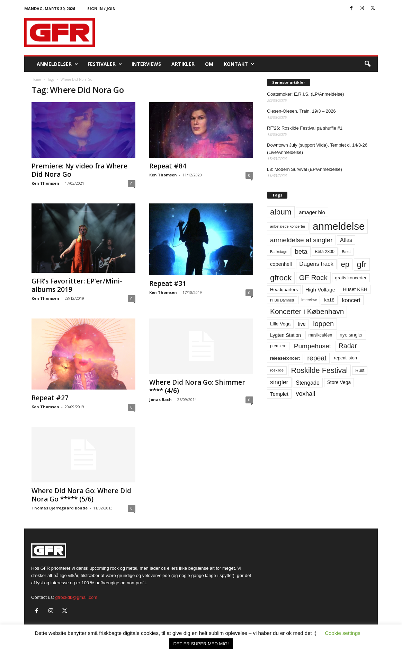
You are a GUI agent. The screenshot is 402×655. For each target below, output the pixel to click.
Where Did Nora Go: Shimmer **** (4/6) (197, 386)
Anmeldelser (57, 64)
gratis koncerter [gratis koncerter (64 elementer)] (351, 277)
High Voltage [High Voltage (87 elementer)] (320, 289)
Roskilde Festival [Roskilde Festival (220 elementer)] (319, 370)
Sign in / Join (101, 8)
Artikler (183, 64)
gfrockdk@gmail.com (76, 597)
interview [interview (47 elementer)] (309, 300)
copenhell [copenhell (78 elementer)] (281, 264)
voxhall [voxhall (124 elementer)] (305, 393)
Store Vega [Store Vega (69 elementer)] (339, 382)
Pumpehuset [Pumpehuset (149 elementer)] (312, 346)
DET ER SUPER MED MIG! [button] (201, 643)
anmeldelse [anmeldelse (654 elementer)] (339, 226)
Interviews (146, 64)
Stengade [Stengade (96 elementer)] (308, 382)
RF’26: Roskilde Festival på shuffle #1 (304, 128)
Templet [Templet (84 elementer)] (279, 394)
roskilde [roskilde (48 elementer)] (277, 370)
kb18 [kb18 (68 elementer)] (329, 300)
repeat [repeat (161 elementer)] (317, 358)
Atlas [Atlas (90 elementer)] (346, 240)
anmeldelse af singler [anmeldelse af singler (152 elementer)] (301, 240)
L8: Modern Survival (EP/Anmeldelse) (304, 169)
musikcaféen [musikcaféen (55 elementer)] (320, 335)
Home (36, 79)
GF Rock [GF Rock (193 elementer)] (313, 277)
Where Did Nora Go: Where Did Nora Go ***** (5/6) (81, 495)
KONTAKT (239, 64)
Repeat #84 (167, 166)
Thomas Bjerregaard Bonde (60, 507)
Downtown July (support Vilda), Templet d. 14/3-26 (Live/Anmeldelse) (317, 148)
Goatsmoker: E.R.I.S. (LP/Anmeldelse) (305, 94)
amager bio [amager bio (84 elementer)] (312, 212)
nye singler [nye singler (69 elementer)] (351, 335)
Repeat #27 (50, 397)
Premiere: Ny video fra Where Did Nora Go (79, 170)
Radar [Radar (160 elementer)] (348, 346)
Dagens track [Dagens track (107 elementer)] (316, 264)
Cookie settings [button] (342, 633)
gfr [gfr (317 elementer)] (362, 264)
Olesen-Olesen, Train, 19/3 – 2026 (301, 111)
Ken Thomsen (45, 183)
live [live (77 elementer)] (302, 324)
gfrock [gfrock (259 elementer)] (281, 277)
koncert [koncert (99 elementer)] (351, 300)
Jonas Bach (160, 399)
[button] (367, 64)
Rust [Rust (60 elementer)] (360, 370)
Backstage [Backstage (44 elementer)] (278, 252)
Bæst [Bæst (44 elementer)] (346, 252)
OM (209, 64)
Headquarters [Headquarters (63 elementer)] (284, 289)
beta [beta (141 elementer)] (301, 251)
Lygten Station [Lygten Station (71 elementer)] (285, 335)
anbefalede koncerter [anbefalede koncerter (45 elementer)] (287, 226)
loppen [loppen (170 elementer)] (323, 324)
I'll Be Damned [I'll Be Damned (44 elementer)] (282, 300)
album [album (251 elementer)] (281, 212)
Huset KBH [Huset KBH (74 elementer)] (355, 289)
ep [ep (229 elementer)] (345, 264)
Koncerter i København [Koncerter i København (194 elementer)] (307, 311)
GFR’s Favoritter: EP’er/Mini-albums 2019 (77, 285)
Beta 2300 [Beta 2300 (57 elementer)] (324, 251)
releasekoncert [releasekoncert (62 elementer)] (285, 358)
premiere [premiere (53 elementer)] (278, 345)
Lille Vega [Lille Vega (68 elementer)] (280, 323)
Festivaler (105, 64)
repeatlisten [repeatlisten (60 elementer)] (345, 357)
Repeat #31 (167, 283)
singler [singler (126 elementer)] (279, 382)
